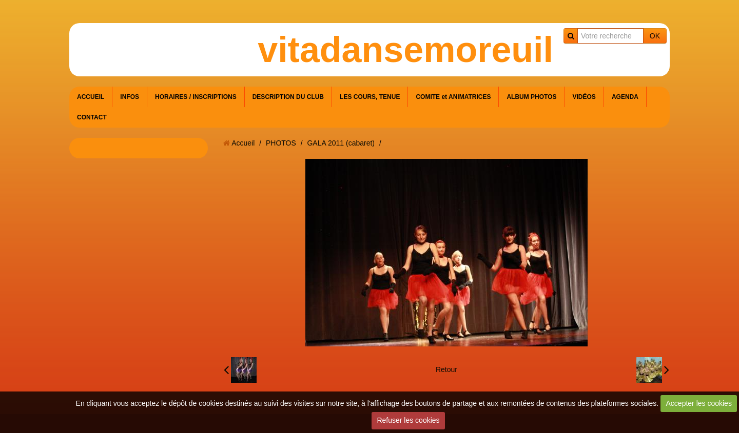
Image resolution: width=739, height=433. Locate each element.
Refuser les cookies (408, 420)
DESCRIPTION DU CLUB (288, 96)
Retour (446, 369)
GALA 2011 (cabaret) (341, 143)
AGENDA (625, 96)
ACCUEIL (90, 96)
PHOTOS (281, 143)
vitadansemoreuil (405, 50)
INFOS (129, 96)
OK (655, 36)
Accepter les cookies (699, 403)
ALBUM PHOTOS (531, 96)
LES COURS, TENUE (370, 96)
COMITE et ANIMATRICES (453, 96)
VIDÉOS (584, 96)
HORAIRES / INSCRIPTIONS (196, 96)
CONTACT (92, 117)
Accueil (243, 143)
